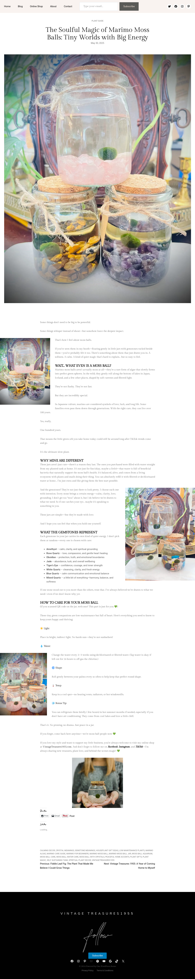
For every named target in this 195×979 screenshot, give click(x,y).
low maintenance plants (132, 850)
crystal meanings (65, 850)
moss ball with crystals (91, 857)
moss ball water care (67, 857)
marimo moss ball (99, 854)
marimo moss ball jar (120, 854)
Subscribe (129, 6)
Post (72, 816)
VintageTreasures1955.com (57, 746)
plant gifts (136, 857)
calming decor (47, 850)
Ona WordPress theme (106, 966)
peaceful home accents (117, 857)
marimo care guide (56, 854)
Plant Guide (97, 21)
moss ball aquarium (142, 854)
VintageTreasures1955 (103, 860)
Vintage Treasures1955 (97, 913)
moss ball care (48, 857)
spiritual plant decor (80, 860)
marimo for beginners (77, 854)
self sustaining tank (57, 860)
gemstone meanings (85, 850)
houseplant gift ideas (107, 850)
